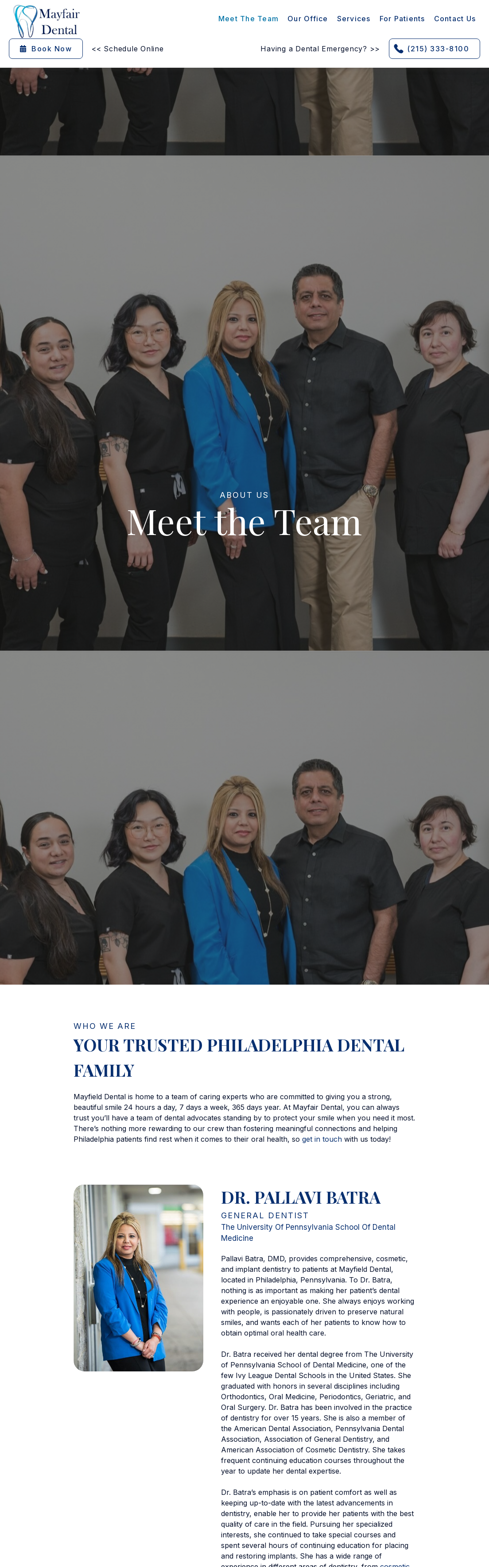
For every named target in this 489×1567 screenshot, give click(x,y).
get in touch (322, 1139)
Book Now (46, 48)
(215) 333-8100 (438, 48)
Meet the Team (248, 18)
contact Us (455, 18)
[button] (354, 18)
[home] (46, 21)
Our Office (307, 18)
